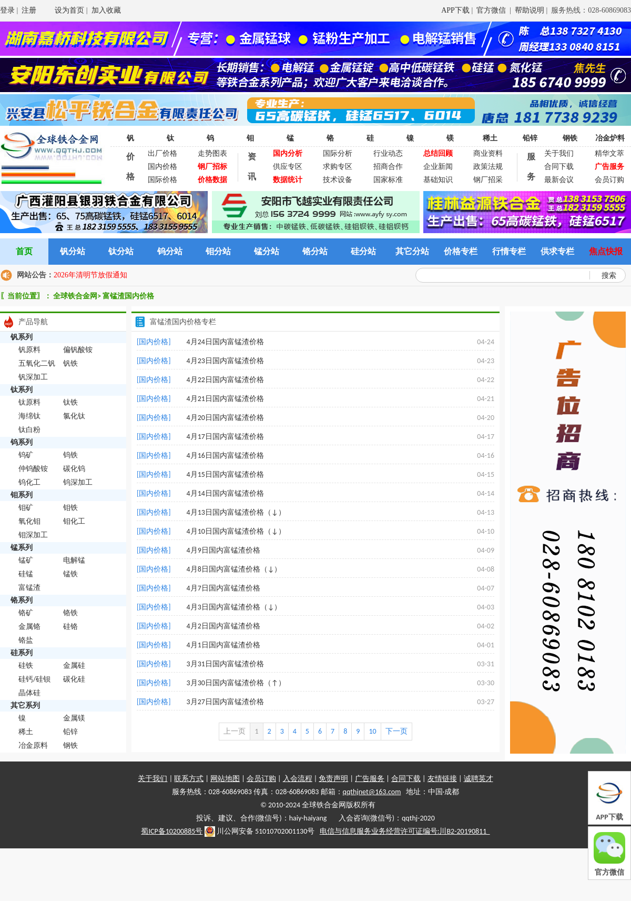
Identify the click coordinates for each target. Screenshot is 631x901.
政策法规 (488, 166)
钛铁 (70, 402)
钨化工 (29, 482)
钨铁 (70, 454)
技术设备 (337, 179)
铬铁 (70, 612)
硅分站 (363, 251)
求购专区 (337, 166)
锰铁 (70, 573)
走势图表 (212, 153)
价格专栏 (460, 251)
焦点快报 (606, 251)
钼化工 (74, 521)
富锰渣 (29, 587)
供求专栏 (557, 251)
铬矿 (25, 612)
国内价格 (162, 166)
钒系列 (22, 337)
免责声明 (333, 778)
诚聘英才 (478, 778)
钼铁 (70, 507)
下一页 (396, 731)
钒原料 (29, 349)
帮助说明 (529, 10)
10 (372, 731)
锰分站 (266, 251)
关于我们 (559, 153)
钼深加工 (33, 534)
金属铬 (29, 626)
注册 (29, 10)
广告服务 (369, 778)
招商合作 (388, 166)
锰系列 (22, 547)
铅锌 (530, 138)
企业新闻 (438, 166)
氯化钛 (74, 416)
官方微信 (492, 10)
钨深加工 (78, 482)
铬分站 (315, 251)
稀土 (490, 138)
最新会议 (559, 179)
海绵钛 (29, 416)
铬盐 (25, 640)
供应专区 (287, 166)
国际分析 (337, 153)
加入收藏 (106, 10)
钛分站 (121, 251)
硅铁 (25, 665)
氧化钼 (29, 521)
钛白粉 (29, 429)
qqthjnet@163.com (372, 791)
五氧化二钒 (36, 363)
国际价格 (162, 179)
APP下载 (455, 10)
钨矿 (25, 454)
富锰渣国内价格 (128, 296)
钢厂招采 (488, 179)
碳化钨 (74, 468)
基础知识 (438, 179)
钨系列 (22, 442)
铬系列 (22, 600)
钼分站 (218, 251)
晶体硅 (29, 692)
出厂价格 (162, 153)
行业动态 (388, 153)
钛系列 (22, 389)
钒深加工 (33, 377)
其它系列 (25, 705)
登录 (7, 10)
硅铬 (70, 626)
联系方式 (188, 778)
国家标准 (388, 179)
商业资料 (488, 153)
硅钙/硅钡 (34, 679)
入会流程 (297, 778)
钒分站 (72, 251)
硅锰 (25, 573)
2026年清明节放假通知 (90, 275)
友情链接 (442, 778)
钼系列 (22, 494)
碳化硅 (74, 679)
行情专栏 (509, 251)
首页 (24, 251)
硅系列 (22, 652)
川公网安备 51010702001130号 (260, 831)
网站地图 (225, 778)
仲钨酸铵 (33, 468)
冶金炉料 (610, 138)
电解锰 (74, 560)
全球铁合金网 (75, 296)
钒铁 (70, 363)
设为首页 (69, 10)
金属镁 (74, 718)
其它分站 (412, 251)
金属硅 (74, 665)
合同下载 (559, 166)
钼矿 (25, 507)
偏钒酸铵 (78, 349)
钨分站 (169, 251)
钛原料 (29, 402)
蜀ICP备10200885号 (171, 831)
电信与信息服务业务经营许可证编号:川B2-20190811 (405, 831)
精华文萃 (609, 153)
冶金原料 (33, 745)
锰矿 (25, 560)
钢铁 (570, 138)
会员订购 (609, 179)
